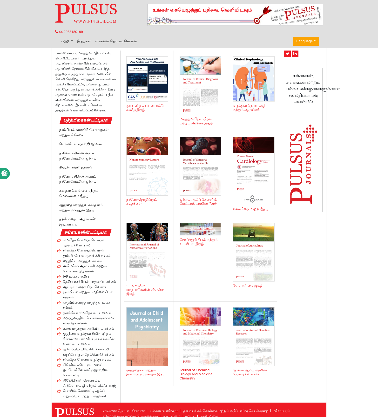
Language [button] (304, 41)
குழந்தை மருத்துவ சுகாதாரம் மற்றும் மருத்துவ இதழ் (80, 207)
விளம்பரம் (282, 411)
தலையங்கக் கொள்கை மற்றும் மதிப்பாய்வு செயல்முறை (226, 411)
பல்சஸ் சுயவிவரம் (164, 411)
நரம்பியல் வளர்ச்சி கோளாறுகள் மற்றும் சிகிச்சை (83, 132)
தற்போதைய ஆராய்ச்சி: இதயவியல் (77, 221)
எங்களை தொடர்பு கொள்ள (116, 41)
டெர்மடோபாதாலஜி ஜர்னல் (80, 144)
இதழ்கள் (84, 41)
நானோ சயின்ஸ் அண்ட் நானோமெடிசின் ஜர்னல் (77, 155)
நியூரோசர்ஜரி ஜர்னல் (75, 167)
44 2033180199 (69, 32)
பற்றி (65, 41)
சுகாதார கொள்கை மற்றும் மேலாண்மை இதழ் (78, 193)
